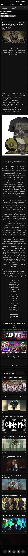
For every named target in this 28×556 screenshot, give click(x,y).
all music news (4, 13)
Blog (4, 11)
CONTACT (13, 4)
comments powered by (14, 365)
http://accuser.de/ (14, 316)
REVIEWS (24, 7)
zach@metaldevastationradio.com (13, 329)
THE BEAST (8, 27)
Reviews (5, 323)
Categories (9, 11)
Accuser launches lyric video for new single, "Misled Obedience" (8, 16)
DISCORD (13, 7)
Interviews (12, 323)
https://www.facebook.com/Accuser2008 (14, 318)
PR (18, 4)
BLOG (11, 1)
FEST (19, 7)
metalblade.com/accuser (13, 95)
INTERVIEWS (23, 4)
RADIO (16, 1)
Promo (18, 323)
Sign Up (23, 1)
